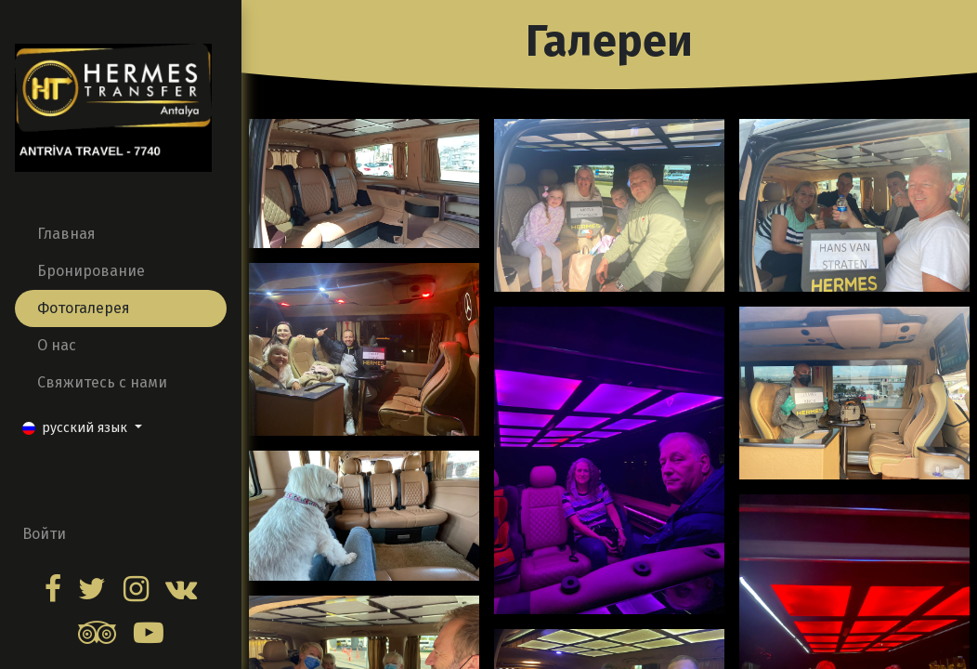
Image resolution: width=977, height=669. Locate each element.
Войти (44, 534)
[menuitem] (121, 234)
